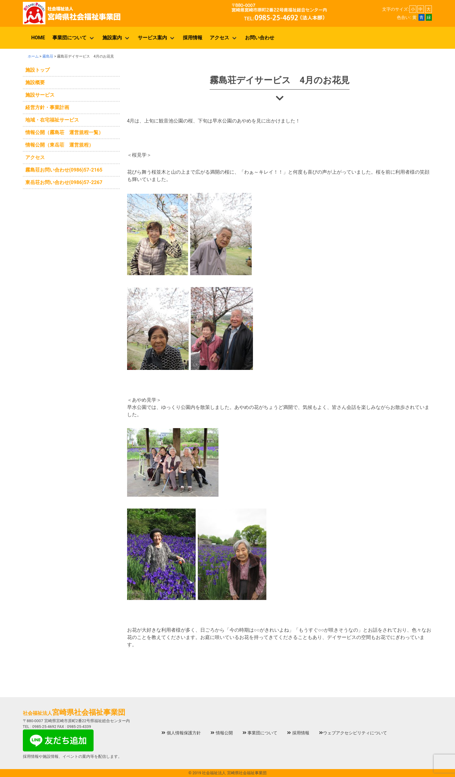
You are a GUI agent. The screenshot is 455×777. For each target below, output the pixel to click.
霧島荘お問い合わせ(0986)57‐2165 (63, 170)
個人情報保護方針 (181, 733)
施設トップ (37, 70)
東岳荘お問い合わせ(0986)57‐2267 (63, 182)
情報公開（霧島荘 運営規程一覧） (64, 132)
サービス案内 (152, 38)
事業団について (69, 38)
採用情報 (192, 38)
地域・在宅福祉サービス (52, 120)
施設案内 (112, 38)
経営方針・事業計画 (47, 107)
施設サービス (40, 95)
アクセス (219, 38)
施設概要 (35, 82)
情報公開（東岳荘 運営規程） (59, 145)
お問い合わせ (259, 38)
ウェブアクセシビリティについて (353, 733)
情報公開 (222, 733)
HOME (38, 38)
